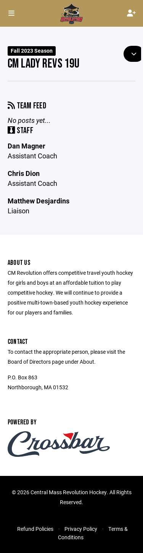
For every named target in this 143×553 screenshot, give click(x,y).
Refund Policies (35, 528)
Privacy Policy (80, 528)
